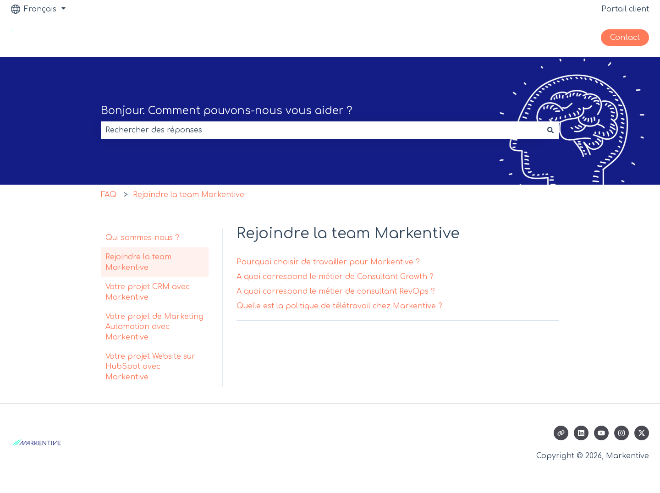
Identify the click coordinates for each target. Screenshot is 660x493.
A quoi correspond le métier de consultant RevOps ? (335, 291)
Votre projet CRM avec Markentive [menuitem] (147, 292)
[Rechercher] (550, 130)
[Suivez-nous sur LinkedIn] (581, 433)
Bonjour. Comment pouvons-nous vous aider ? (226, 110)
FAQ (108, 195)
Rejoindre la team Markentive (188, 195)
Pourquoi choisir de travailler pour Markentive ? (328, 262)
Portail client (625, 9)
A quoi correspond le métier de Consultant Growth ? (335, 277)
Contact (625, 37)
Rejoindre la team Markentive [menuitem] (138, 262)
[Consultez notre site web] (561, 433)
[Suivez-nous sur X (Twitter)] (641, 433)
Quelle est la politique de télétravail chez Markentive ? (339, 306)
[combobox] (321, 130)
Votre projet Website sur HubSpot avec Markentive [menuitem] (150, 366)
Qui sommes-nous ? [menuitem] (142, 238)
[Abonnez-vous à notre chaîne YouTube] (601, 433)
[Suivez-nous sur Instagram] (621, 433)
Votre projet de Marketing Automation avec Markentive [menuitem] (154, 326)
